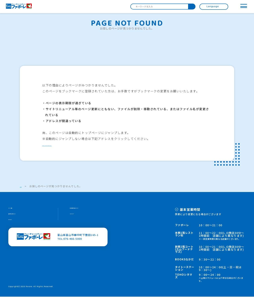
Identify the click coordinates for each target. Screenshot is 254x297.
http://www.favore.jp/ (60, 145)
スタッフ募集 (16, 209)
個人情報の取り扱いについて (88, 209)
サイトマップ (78, 217)
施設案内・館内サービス (23, 217)
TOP (23, 186)
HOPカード (15, 224)
